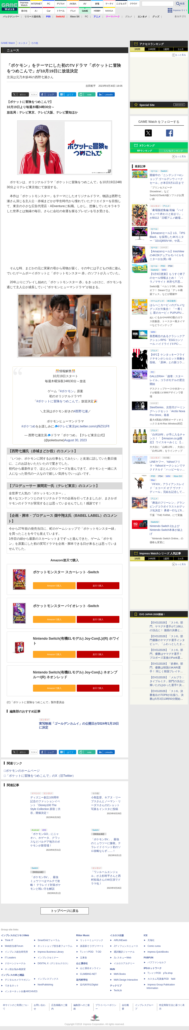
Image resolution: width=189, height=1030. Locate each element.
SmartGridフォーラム (49, 940)
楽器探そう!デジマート (92, 946)
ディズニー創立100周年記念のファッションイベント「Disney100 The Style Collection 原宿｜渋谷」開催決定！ (45, 805)
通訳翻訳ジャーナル (124, 951)
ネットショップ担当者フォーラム (55, 946)
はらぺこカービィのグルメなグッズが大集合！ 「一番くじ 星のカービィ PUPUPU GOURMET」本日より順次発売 (167, 312)
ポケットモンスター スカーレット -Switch (66, 572)
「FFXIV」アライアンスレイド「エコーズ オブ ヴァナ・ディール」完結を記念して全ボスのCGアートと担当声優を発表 (167, 492)
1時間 (137, 49)
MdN (112, 969)
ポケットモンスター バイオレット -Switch (66, 606)
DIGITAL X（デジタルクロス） (53, 963)
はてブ (70, 94)
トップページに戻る (64, 910)
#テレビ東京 (66, 426)
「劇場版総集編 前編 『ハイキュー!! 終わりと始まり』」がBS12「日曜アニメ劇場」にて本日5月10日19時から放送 (167, 217)
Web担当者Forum (14, 946)
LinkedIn (109, 94)
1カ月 (181, 49)
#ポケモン (67, 391)
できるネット (12, 985)
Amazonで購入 (54, 585)
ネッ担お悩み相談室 (15, 969)
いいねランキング (173, 150)
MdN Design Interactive (126, 979)
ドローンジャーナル (15, 963)
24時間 (151, 49)
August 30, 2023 (75, 440)
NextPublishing (45, 984)
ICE (146, 935)
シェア (51, 94)
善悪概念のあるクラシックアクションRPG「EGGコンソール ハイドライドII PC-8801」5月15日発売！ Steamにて (167, 344)
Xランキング (147, 145)
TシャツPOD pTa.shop (160, 973)
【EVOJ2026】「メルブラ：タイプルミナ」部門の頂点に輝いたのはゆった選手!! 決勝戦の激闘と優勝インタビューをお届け (167, 685)
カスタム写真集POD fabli (161, 978)
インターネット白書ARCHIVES (21, 991)
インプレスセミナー (48, 957)
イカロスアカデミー (124, 963)
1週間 (166, 49)
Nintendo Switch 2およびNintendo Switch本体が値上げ (166, 529)
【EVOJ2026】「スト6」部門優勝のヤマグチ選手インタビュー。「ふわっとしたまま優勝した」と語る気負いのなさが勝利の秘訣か (167, 644)
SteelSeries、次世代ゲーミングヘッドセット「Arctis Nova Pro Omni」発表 (167, 411)
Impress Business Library (51, 951)
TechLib (118, 990)
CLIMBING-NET (88, 974)
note (89, 94)
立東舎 (83, 957)
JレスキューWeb (122, 957)
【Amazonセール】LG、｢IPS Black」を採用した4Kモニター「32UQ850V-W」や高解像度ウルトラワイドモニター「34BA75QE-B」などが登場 (167, 240)
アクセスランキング (151, 44)
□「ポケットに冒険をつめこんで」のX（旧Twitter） (39, 775)
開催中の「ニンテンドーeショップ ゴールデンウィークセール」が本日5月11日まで (167, 179)
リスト (34, 94)
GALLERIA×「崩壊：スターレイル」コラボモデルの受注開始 (167, 380)
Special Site (147, 105)
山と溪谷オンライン (90, 968)
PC (86, 16)
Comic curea (154, 946)
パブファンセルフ (157, 962)
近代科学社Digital (89, 984)
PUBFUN (148, 957)
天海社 (151, 940)
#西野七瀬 (81, 411)
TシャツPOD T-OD (90, 951)
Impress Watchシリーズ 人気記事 (160, 553)
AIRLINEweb (120, 940)
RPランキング (144, 150)
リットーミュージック (91, 940)
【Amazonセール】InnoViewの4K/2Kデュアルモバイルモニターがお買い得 (167, 255)
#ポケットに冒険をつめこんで (57, 401)
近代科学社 (82, 979)
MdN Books (120, 974)
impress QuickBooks (158, 951)
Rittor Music (82, 935)
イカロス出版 (117, 935)
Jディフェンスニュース (126, 946)
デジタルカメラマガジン (17, 979)
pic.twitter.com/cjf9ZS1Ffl (92, 426)
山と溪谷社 (82, 963)
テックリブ (116, 985)
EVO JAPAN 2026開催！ (152, 614)
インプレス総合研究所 (16, 951)
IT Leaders (10, 957)
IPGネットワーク (153, 968)
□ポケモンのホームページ (22, 770)
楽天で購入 (98, 585)
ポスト (23, 94)
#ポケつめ (28, 426)
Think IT (9, 940)
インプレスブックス (48, 978)
